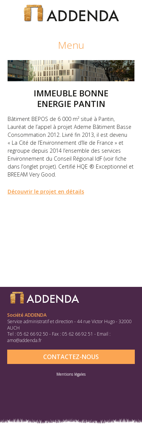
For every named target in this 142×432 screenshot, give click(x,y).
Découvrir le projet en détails (46, 191)
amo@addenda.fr (24, 340)
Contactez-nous (71, 357)
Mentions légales (71, 374)
